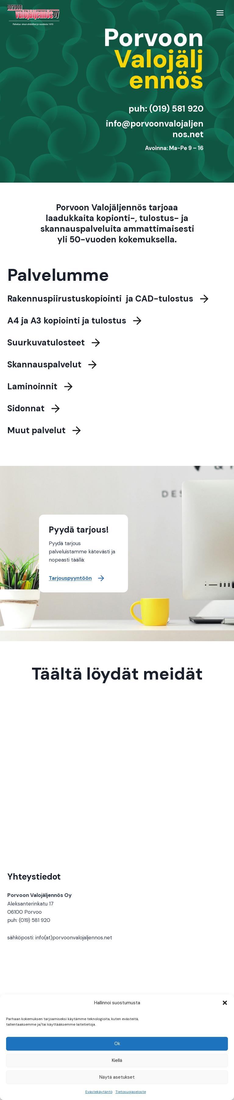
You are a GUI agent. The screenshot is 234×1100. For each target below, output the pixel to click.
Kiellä (117, 1060)
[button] (225, 1003)
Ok (117, 1044)
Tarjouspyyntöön (70, 578)
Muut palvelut (36, 432)
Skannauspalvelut (44, 367)
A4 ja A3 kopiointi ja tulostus (66, 323)
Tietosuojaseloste (130, 1091)
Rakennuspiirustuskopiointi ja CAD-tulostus (100, 301)
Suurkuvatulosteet (46, 345)
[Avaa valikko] (220, 13)
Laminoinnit (32, 389)
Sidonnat (25, 410)
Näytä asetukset (117, 1077)
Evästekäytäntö (98, 1091)
